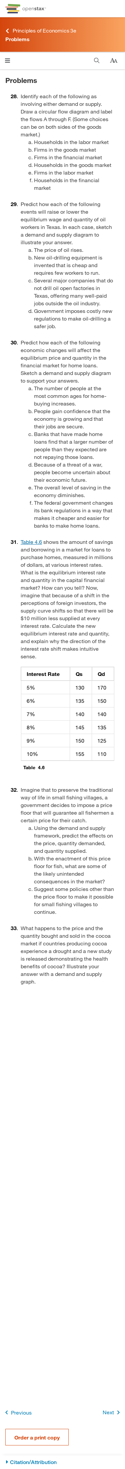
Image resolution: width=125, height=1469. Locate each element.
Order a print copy (37, 1437)
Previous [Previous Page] (17, 1412)
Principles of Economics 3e (40, 31)
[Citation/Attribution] (62, 1462)
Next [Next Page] (112, 1412)
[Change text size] (113, 60)
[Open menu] (7, 60)
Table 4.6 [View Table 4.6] (31, 542)
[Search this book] (96, 60)
